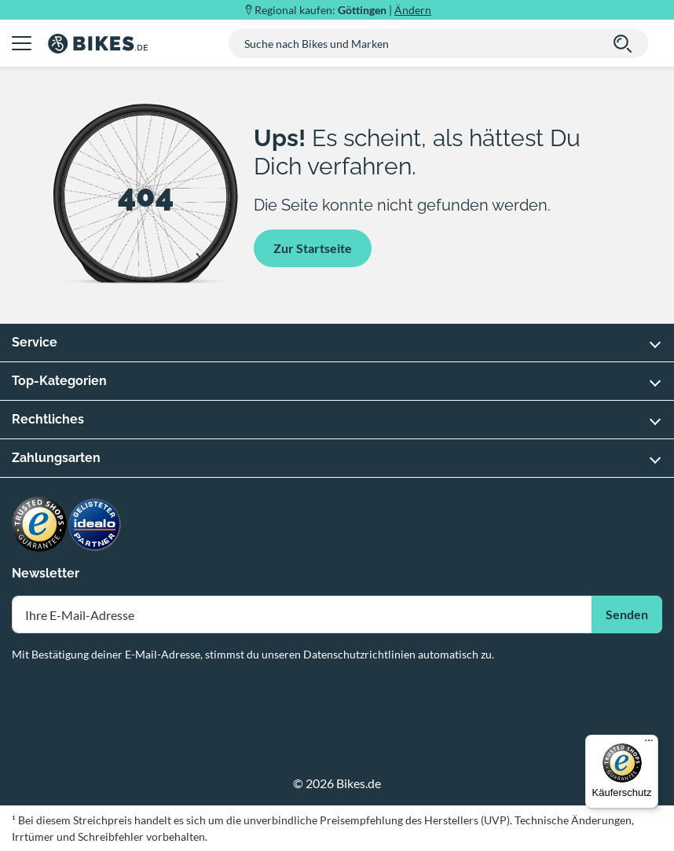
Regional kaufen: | (343, 10)
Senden (627, 614)
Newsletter (45, 573)
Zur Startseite (312, 247)
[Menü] (648, 744)
